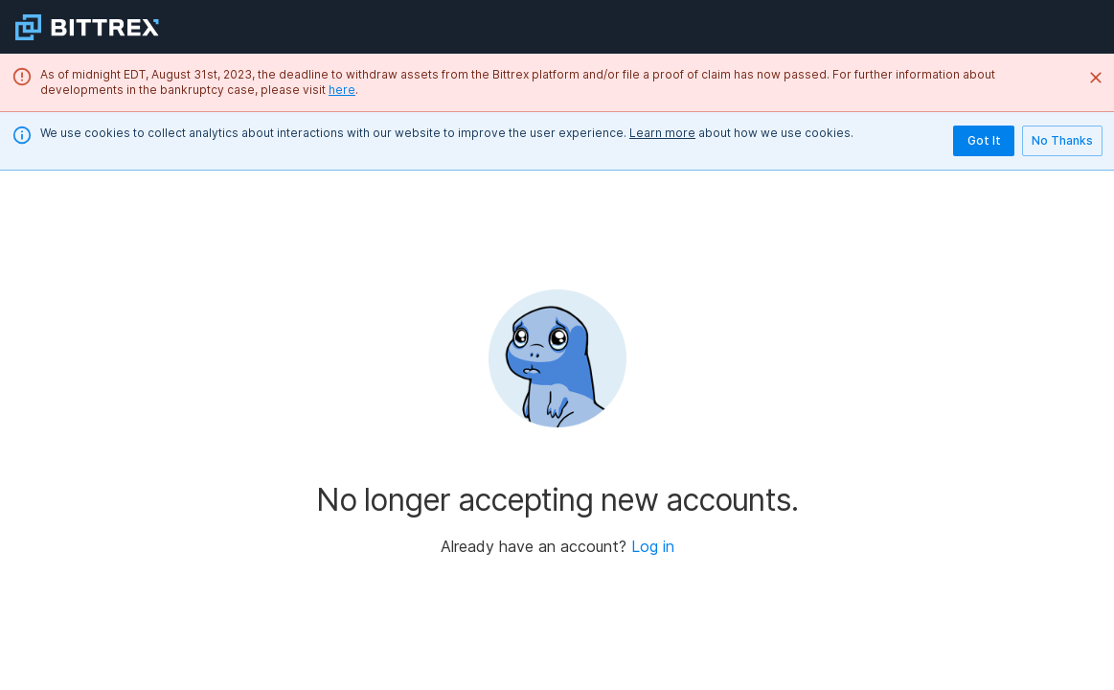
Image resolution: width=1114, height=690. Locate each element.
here (342, 89)
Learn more (662, 133)
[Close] (1095, 77)
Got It (983, 141)
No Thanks (1062, 140)
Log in (652, 546)
